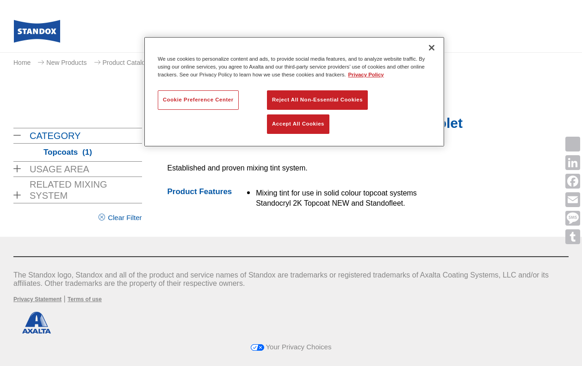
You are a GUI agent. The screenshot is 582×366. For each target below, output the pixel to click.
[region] (294, 92)
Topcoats (67, 152)
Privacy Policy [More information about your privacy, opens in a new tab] (366, 74)
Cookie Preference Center (198, 99)
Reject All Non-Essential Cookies (317, 99)
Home (22, 62)
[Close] (431, 48)
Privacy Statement (37, 299)
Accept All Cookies (298, 123)
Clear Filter (125, 217)
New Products (66, 62)
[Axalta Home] (37, 33)
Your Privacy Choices (291, 347)
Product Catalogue (129, 62)
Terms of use (85, 299)
